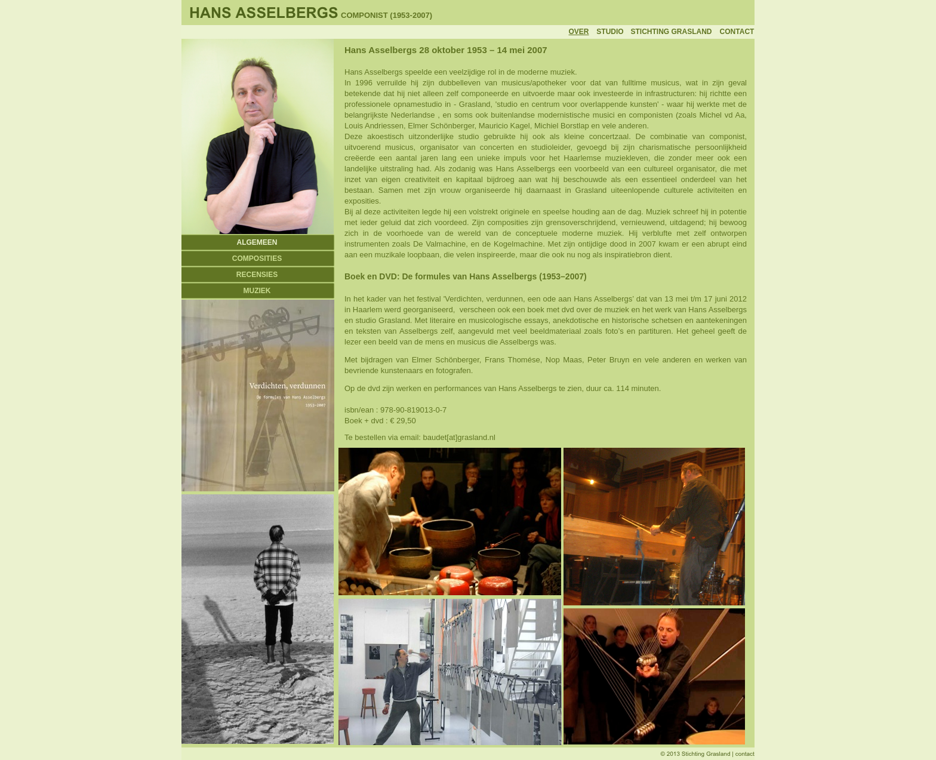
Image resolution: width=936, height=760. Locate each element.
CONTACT (737, 31)
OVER (578, 31)
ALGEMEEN (256, 242)
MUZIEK (257, 291)
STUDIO (609, 31)
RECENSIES (257, 274)
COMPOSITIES (257, 258)
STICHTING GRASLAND (671, 31)
